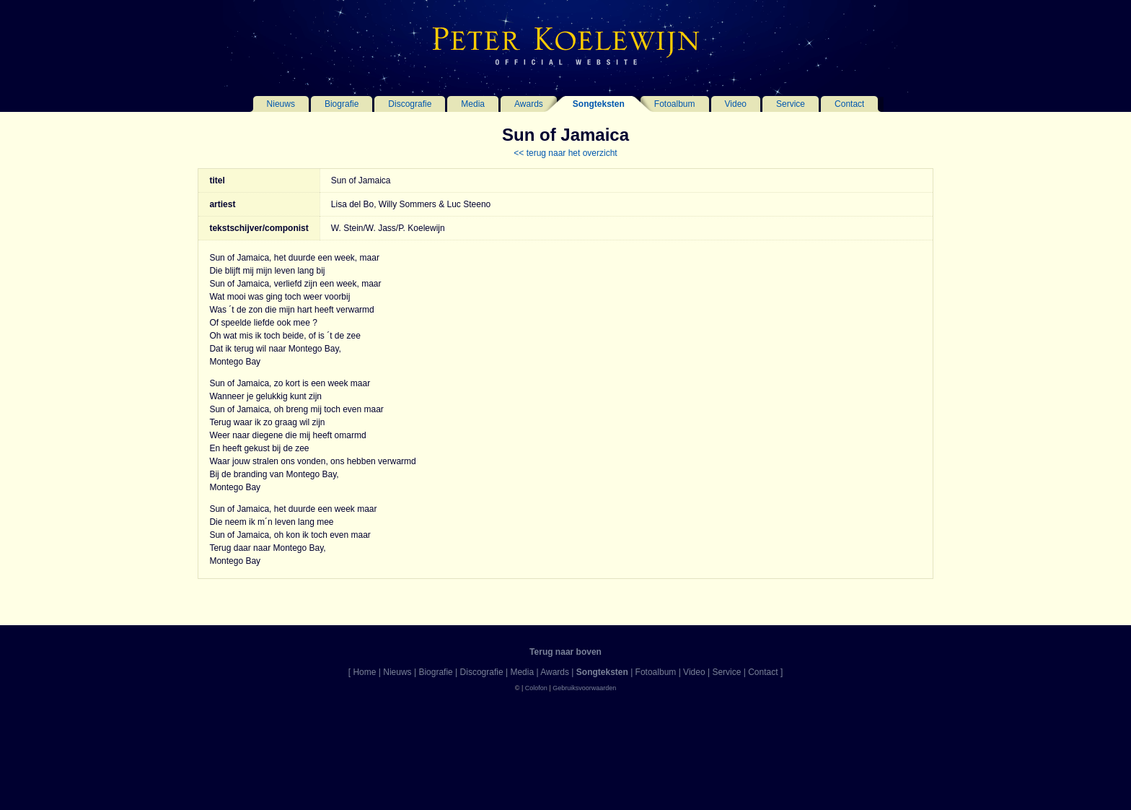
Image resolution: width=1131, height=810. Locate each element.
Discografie (409, 104)
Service (790, 104)
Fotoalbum (674, 104)
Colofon (536, 688)
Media (473, 104)
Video (736, 104)
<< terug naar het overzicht (565, 153)
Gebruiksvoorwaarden (584, 688)
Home (364, 672)
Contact (849, 104)
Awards (528, 104)
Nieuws (281, 104)
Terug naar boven (565, 652)
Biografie (341, 104)
